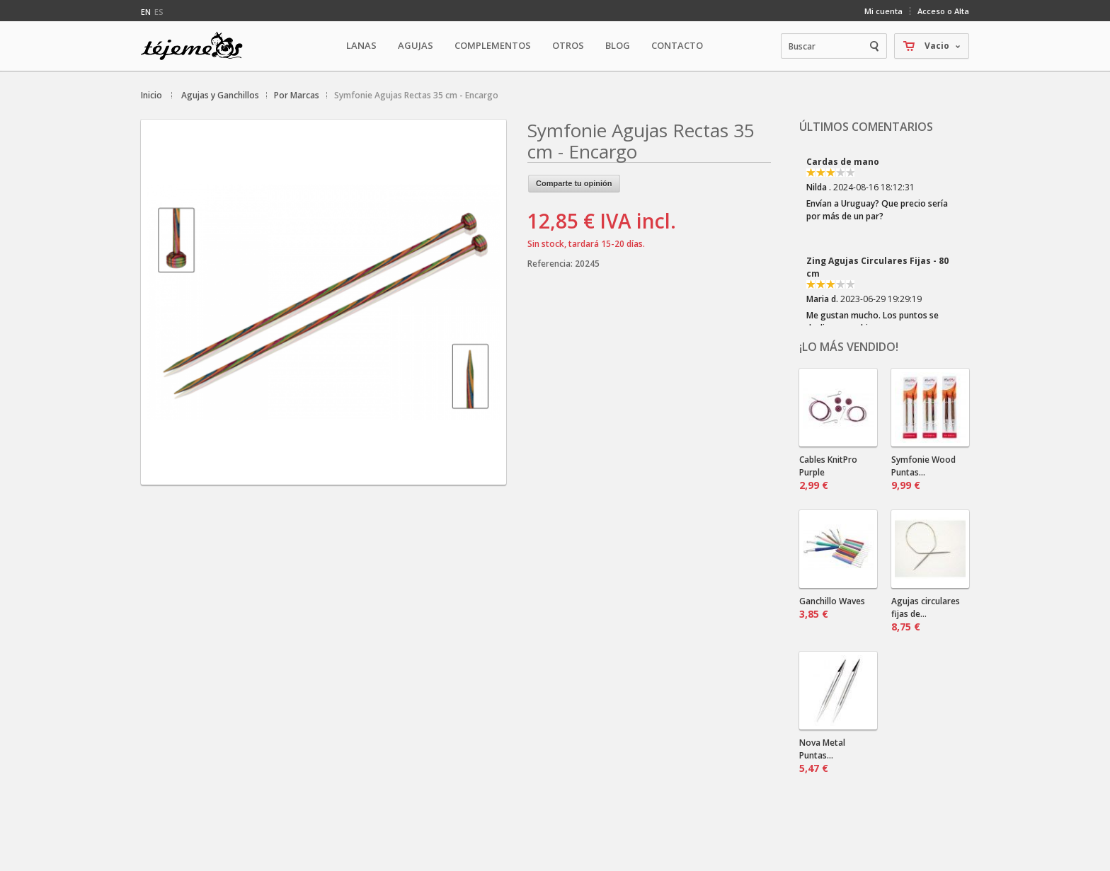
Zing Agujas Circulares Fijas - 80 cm (877, 267)
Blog (617, 45)
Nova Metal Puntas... (822, 756)
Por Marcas (296, 95)
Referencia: (551, 264)
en (146, 11)
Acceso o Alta (943, 11)
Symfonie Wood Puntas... (923, 473)
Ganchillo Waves (832, 608)
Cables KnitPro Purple (828, 473)
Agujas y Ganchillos (220, 95)
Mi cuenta (883, 11)
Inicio (151, 95)
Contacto (677, 45)
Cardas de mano (842, 162)
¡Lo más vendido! (848, 346)
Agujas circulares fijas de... (925, 614)
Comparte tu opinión (574, 183)
